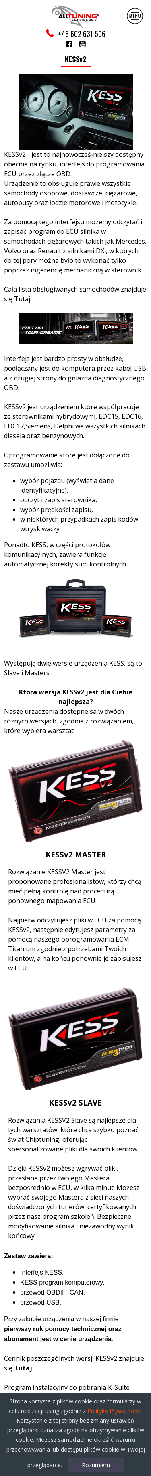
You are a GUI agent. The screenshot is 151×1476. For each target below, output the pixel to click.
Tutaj (22, 298)
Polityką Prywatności (114, 1411)
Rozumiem (96, 1465)
